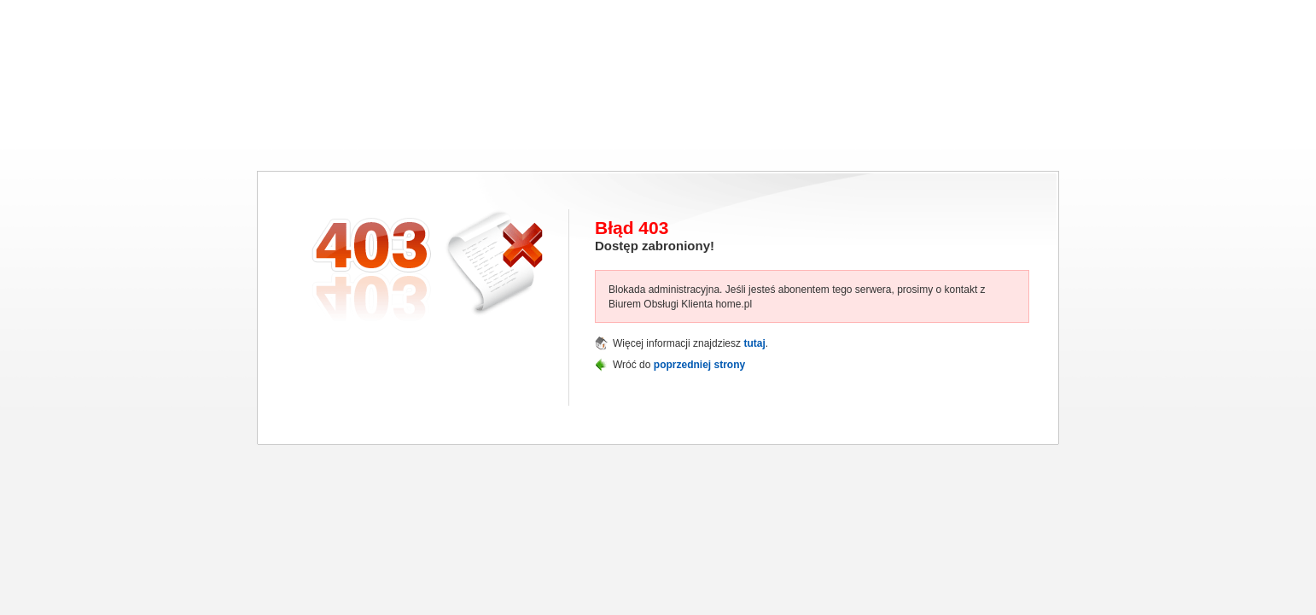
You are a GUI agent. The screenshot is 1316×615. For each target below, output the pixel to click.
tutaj (754, 343)
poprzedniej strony (699, 365)
